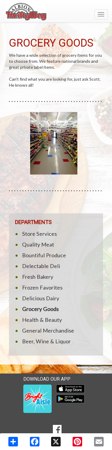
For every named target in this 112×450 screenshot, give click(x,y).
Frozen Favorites (42, 287)
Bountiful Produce (44, 255)
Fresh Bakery (37, 276)
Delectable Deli (41, 266)
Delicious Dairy (40, 298)
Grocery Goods (40, 309)
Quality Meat (38, 244)
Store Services (39, 233)
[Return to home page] (56, 11)
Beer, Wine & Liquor (46, 341)
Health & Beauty (42, 319)
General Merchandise (48, 330)
